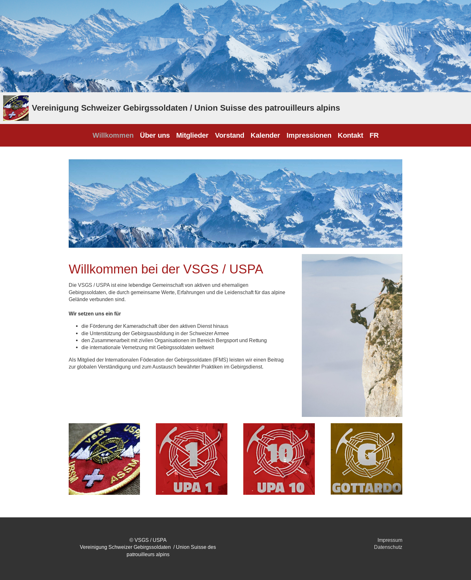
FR (374, 135)
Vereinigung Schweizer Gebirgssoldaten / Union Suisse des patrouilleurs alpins (186, 108)
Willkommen (113, 135)
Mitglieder (192, 135)
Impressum (389, 540)
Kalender (265, 135)
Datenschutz (388, 547)
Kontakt (350, 135)
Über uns (155, 135)
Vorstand (229, 135)
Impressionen (309, 135)
